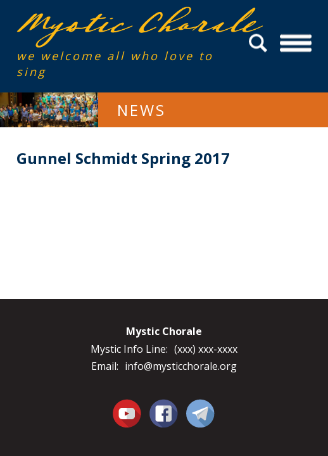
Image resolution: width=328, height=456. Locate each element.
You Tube (127, 413)
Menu (295, 43)
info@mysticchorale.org (181, 366)
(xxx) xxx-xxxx (205, 349)
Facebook (163, 406)
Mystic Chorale (89, 20)
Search (260, 43)
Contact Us (200, 413)
